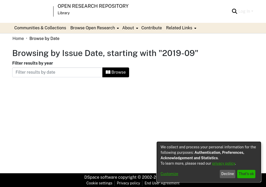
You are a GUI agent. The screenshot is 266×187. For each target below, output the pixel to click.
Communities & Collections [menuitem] (40, 27)
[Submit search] (234, 11)
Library (64, 13)
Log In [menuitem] (244, 11)
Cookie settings (99, 183)
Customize (169, 174)
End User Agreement (161, 183)
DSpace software (100, 177)
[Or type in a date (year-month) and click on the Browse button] (57, 72)
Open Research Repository (93, 6)
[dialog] (209, 162)
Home (18, 38)
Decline (227, 174)
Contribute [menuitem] (151, 27)
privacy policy (223, 163)
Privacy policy (128, 183)
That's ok (246, 174)
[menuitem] (94, 28)
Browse (116, 72)
